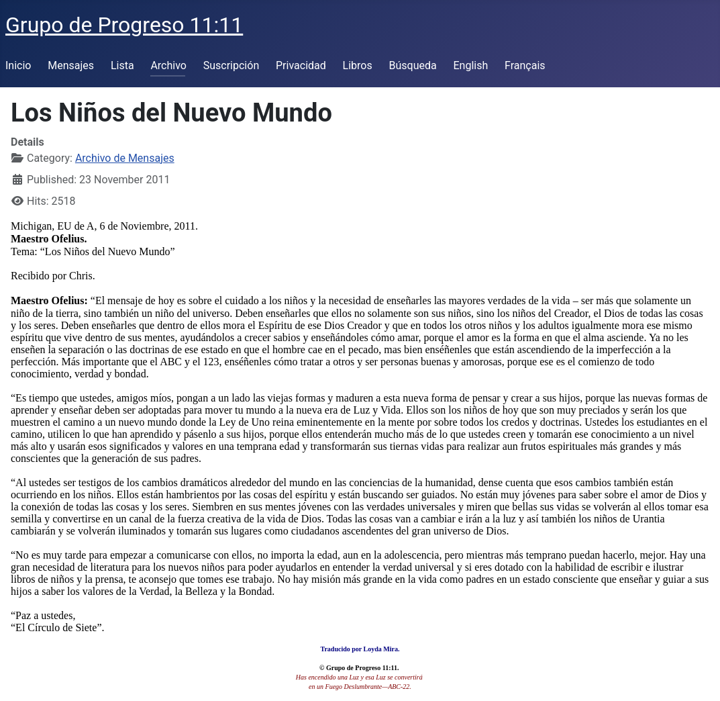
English (470, 65)
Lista (122, 65)
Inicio (18, 65)
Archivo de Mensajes (124, 158)
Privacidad (301, 65)
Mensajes (71, 65)
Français (525, 65)
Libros (357, 65)
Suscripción (231, 65)
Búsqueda (413, 65)
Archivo (168, 65)
